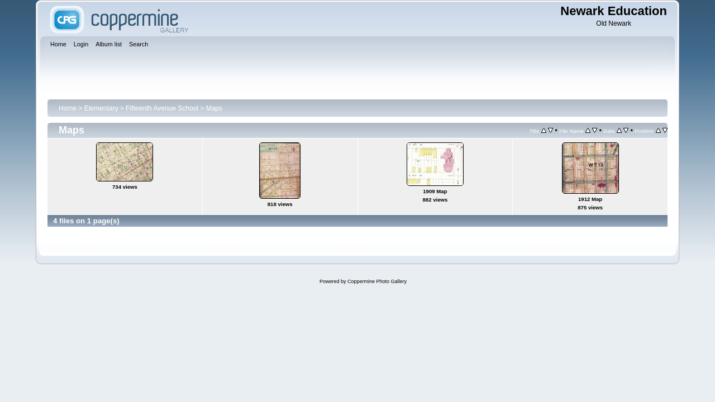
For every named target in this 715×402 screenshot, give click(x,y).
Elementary (101, 108)
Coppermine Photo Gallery (377, 281)
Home (68, 108)
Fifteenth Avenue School (162, 108)
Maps (214, 108)
